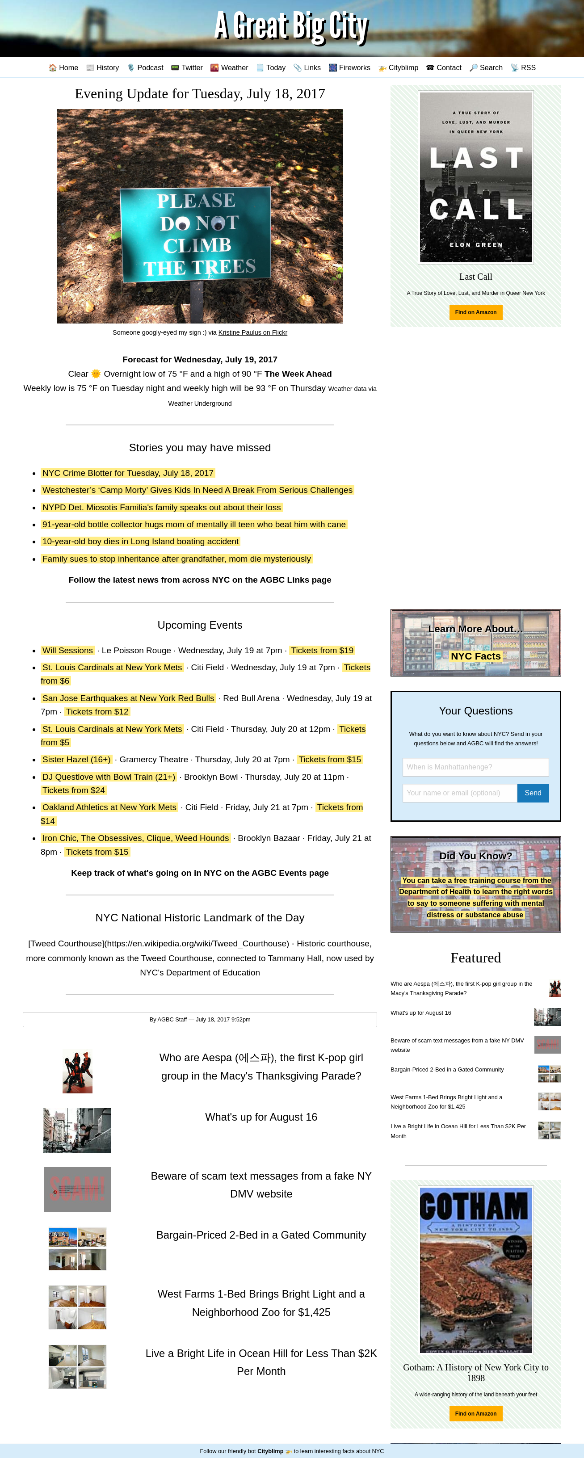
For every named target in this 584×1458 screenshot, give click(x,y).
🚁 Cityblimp (398, 67)
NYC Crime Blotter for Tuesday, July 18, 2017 (128, 473)
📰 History (102, 67)
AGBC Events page (290, 873)
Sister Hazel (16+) (76, 759)
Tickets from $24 (73, 790)
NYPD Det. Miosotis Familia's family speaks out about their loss (161, 507)
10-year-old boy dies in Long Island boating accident (140, 541)
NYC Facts (476, 656)
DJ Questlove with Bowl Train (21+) (108, 777)
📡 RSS (523, 67)
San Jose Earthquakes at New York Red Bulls (128, 698)
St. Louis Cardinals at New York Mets (112, 667)
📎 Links (307, 67)
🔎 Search (486, 67)
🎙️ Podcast (145, 67)
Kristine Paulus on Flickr (252, 332)
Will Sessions (67, 650)
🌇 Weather (229, 67)
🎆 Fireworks (349, 67)
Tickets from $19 (322, 650)
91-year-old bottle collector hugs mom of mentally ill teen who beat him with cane (194, 524)
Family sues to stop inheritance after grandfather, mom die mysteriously (176, 558)
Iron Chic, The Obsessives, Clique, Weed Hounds (135, 838)
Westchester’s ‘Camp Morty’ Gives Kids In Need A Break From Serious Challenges (197, 490)
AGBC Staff (172, 1019)
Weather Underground (200, 403)
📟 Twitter (187, 67)
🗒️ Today (271, 67)
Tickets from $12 (97, 711)
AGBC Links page (295, 579)
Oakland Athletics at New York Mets (109, 807)
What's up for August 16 (421, 1012)
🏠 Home (63, 67)
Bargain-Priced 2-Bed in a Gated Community (447, 1069)
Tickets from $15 (329, 759)
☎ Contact (444, 67)
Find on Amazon (476, 312)
